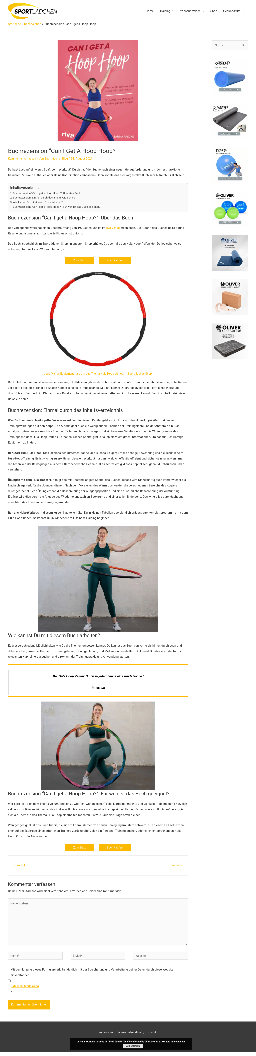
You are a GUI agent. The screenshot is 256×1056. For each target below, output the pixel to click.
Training (165, 11)
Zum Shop (79, 261)
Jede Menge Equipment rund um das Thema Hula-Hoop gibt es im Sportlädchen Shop (98, 374)
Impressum (104, 1036)
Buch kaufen (115, 261)
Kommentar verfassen (23, 159)
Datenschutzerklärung (130, 1036)
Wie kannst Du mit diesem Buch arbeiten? (39, 202)
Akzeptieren (133, 1046)
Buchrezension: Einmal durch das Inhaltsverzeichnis (46, 197)
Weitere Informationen (173, 1041)
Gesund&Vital (232, 11)
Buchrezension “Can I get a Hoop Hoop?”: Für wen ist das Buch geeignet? (59, 206)
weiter (176, 866)
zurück (20, 866)
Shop (213, 11)
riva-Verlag (113, 228)
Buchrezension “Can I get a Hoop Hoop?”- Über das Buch (49, 193)
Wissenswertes (190, 11)
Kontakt (154, 1036)
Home (150, 11)
